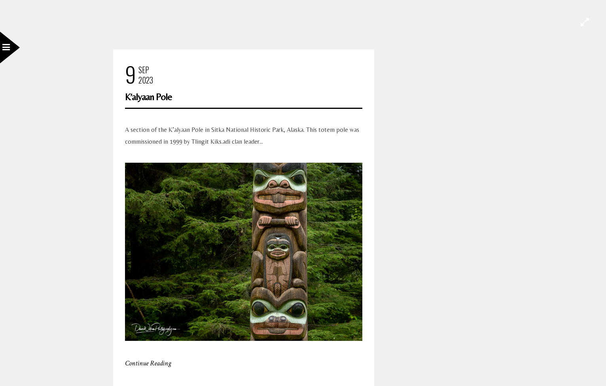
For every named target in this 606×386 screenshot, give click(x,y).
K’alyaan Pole (148, 96)
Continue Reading (148, 363)
